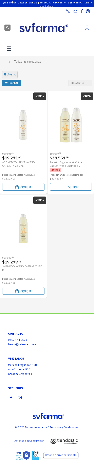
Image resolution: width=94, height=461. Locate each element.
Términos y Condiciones (64, 427)
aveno (9, 74)
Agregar (22, 186)
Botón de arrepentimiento (61, 455)
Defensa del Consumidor (29, 441)
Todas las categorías (27, 61)
